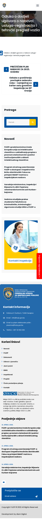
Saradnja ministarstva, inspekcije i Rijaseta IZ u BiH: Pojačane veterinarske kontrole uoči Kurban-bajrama (20, 188)
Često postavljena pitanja (13, 383)
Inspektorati (8, 374)
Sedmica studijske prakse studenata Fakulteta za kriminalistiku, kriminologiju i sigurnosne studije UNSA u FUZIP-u (20, 203)
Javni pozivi (8, 366)
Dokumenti (8, 357)
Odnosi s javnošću (11, 361)
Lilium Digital (21, 514)
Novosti (6, 349)
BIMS (6, 370)
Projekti (6, 379)
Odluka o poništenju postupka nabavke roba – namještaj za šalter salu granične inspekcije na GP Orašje (20, 84)
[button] (37, 5)
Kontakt (7, 387)
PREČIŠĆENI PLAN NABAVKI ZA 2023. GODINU (20, 69)
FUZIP (6, 353)
